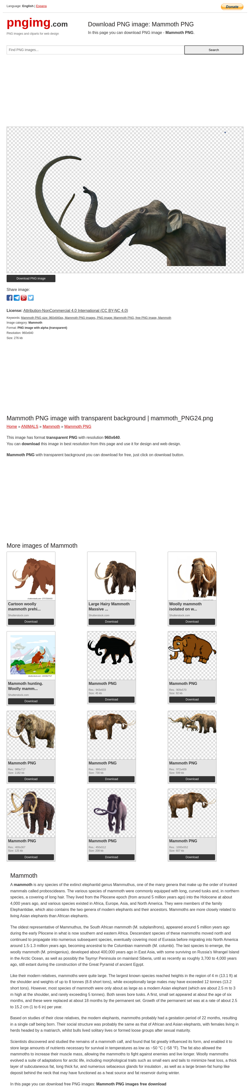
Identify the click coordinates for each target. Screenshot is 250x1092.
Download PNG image (31, 278)
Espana (41, 6)
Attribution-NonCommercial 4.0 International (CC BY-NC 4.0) (75, 311)
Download (30, 621)
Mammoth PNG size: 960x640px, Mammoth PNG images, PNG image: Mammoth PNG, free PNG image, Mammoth (96, 317)
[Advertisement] (125, 92)
